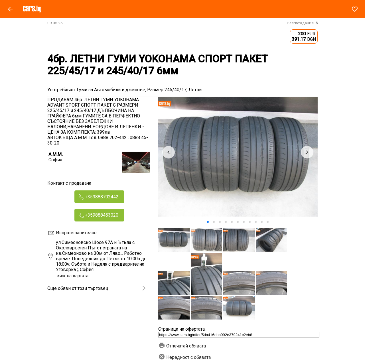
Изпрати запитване (76, 232)
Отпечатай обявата (182, 346)
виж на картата (72, 275)
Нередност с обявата (184, 357)
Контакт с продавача (69, 183)
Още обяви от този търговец (77, 288)
